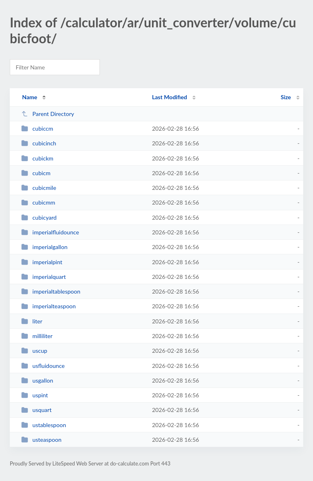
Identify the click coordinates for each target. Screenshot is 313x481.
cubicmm (38, 202)
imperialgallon (44, 246)
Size (286, 97)
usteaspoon (41, 439)
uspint (34, 395)
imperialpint (41, 261)
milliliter (37, 335)
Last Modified (169, 97)
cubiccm (37, 128)
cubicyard (39, 217)
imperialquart (43, 276)
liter (31, 321)
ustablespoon (43, 424)
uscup (34, 350)
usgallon (37, 380)
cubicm (36, 172)
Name (29, 97)
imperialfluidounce (50, 232)
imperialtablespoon (50, 291)
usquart (36, 409)
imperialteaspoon (48, 306)
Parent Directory (47, 113)
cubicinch (38, 143)
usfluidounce (43, 365)
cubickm (37, 158)
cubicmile (38, 187)
